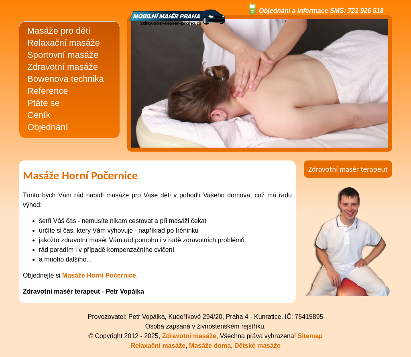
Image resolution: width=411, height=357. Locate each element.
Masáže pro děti (58, 31)
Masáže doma (210, 345)
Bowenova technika (65, 79)
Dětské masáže (257, 345)
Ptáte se (43, 103)
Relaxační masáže (63, 43)
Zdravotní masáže (62, 67)
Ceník (38, 115)
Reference (47, 91)
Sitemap (310, 336)
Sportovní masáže (62, 55)
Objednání (47, 127)
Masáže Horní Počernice (99, 275)
